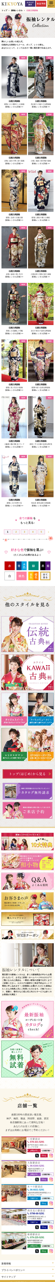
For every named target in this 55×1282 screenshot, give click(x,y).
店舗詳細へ (46, 1148)
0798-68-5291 (35, 1211)
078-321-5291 (35, 1140)
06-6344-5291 (35, 1163)
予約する (33, 1148)
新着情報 (27, 1261)
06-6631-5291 (35, 1187)
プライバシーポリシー (27, 1267)
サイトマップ (27, 1274)
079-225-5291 (35, 1235)
